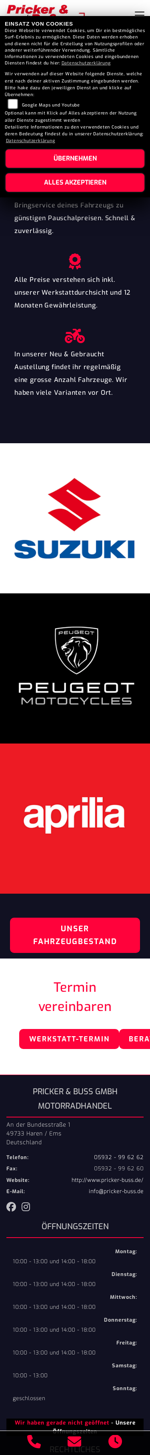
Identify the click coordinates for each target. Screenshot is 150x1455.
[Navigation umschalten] (139, 15)
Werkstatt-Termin (69, 1039)
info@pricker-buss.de (116, 1191)
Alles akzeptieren (75, 182)
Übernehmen (75, 158)
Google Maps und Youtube (51, 105)
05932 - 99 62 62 (119, 1157)
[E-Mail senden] (75, 1443)
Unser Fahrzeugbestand (75, 935)
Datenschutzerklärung (86, 63)
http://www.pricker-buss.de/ (108, 1180)
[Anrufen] (34, 1443)
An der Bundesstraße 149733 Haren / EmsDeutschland (38, 1133)
